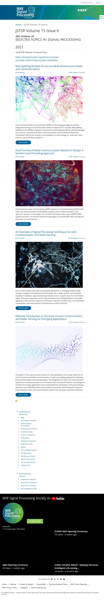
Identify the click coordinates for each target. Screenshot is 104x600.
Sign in (98, 2)
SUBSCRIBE (34, 521)
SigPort (23, 447)
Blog (22, 417)
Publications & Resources (24, 413)
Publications (25, 438)
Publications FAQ (26, 444)
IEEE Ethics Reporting (79, 584)
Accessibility (41, 584)
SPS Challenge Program (29, 450)
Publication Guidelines (28, 441)
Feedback (24, 588)
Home (19, 24)
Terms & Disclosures (38, 588)
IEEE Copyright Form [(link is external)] (28, 489)
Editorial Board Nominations (26, 425)
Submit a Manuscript (28, 459)
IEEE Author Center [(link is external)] (28, 486)
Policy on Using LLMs (28, 435)
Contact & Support (26, 584)
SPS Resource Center (28, 456)
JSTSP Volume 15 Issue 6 (77, 73)
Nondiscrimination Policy (58, 584)
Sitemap (13, 584)
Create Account (86, 2)
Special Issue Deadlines (29, 482)
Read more (23, 142)
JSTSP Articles (20, 73)
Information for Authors (29, 429)
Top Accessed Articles (28, 462)
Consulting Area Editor (28, 420)
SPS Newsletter (26, 453)
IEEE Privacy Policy (9, 588)
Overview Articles (27, 432)
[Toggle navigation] (101, 17)
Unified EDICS (25, 465)
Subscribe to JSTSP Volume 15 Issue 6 (16, 401)
